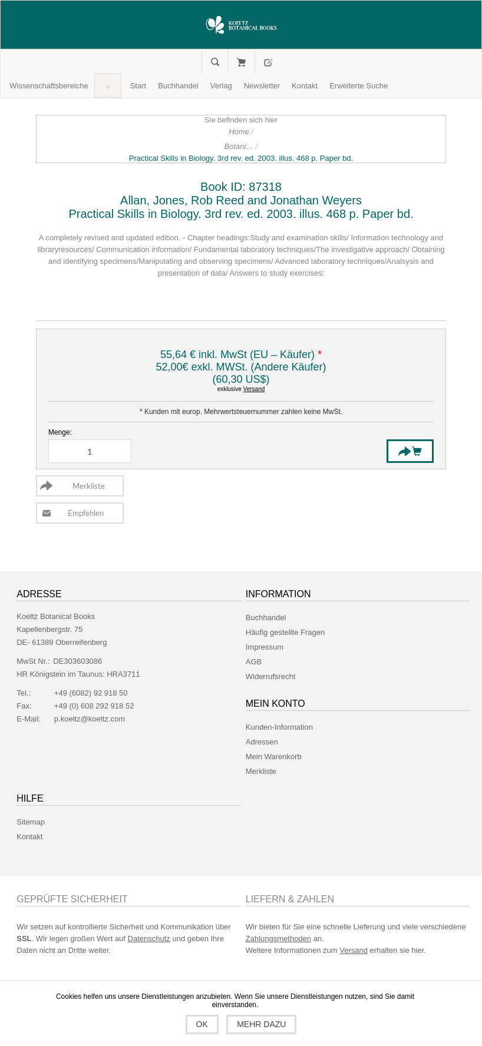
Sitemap (30, 821)
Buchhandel (266, 617)
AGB (254, 661)
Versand (254, 389)
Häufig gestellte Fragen (285, 632)
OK (202, 1024)
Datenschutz (149, 938)
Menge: (60, 432)
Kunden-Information (279, 727)
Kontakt (29, 836)
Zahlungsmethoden (278, 938)
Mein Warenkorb (241, 62)
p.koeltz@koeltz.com (89, 718)
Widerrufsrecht (271, 676)
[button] (48, 85)
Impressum (264, 647)
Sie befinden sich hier (241, 119)
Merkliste (261, 771)
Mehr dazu (261, 1024)
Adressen (262, 741)
